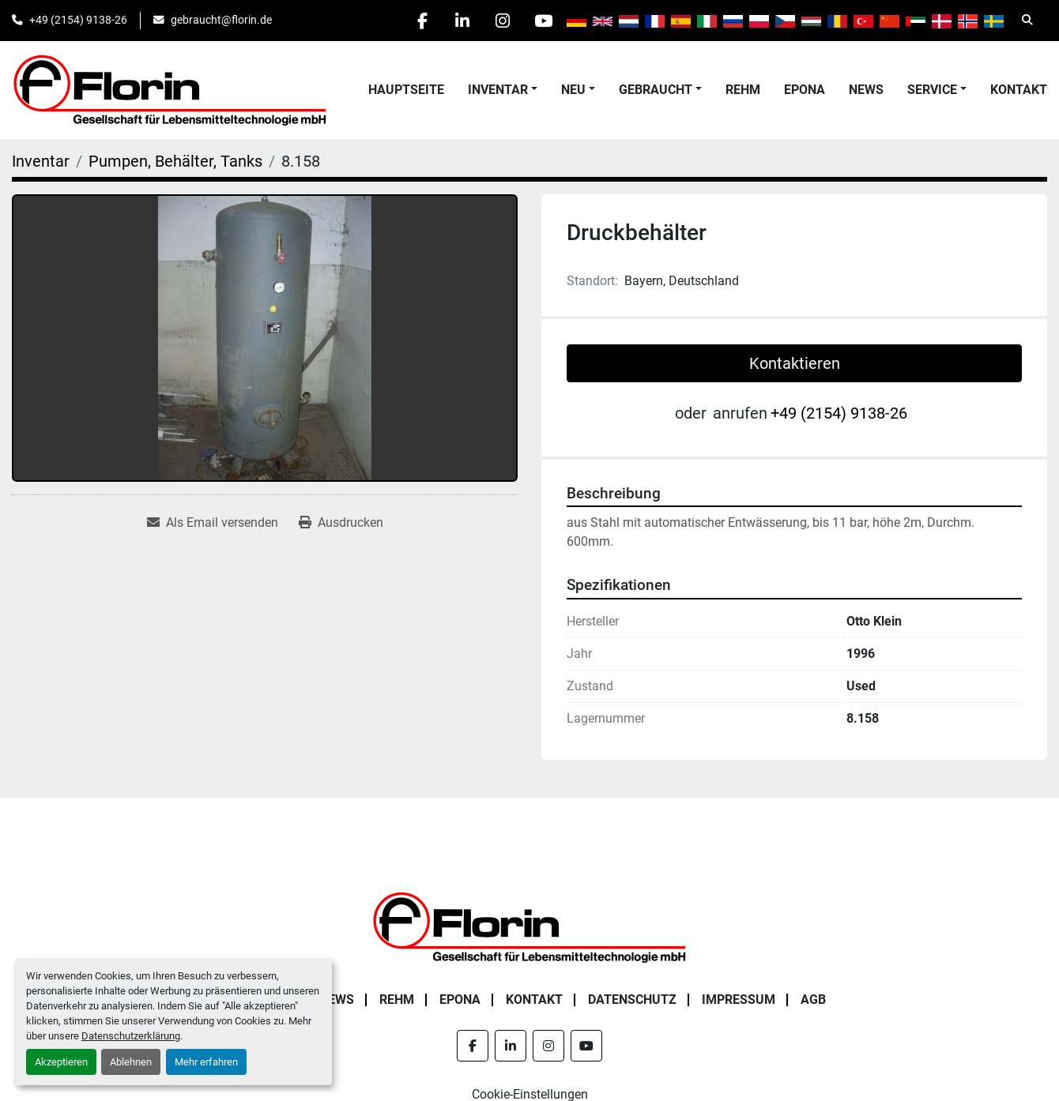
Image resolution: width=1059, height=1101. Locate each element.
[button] (502, 90)
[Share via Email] (212, 523)
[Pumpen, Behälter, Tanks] (175, 161)
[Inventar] (41, 161)
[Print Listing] (341, 523)
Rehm (742, 89)
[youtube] (543, 20)
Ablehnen (131, 1062)
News (866, 89)
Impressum (738, 999)
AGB (813, 999)
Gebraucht (655, 89)
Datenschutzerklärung (130, 1036)
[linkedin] (462, 20)
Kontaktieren (794, 363)
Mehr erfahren (206, 1062)
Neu (573, 89)
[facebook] (422, 20)
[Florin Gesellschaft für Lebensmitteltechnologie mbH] (529, 926)
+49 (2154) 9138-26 (78, 19)
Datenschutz (632, 999)
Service (932, 89)
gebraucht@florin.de (221, 19)
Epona (804, 89)
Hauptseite (406, 89)
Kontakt (1018, 89)
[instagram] (502, 20)
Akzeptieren (61, 1062)
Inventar (498, 89)
